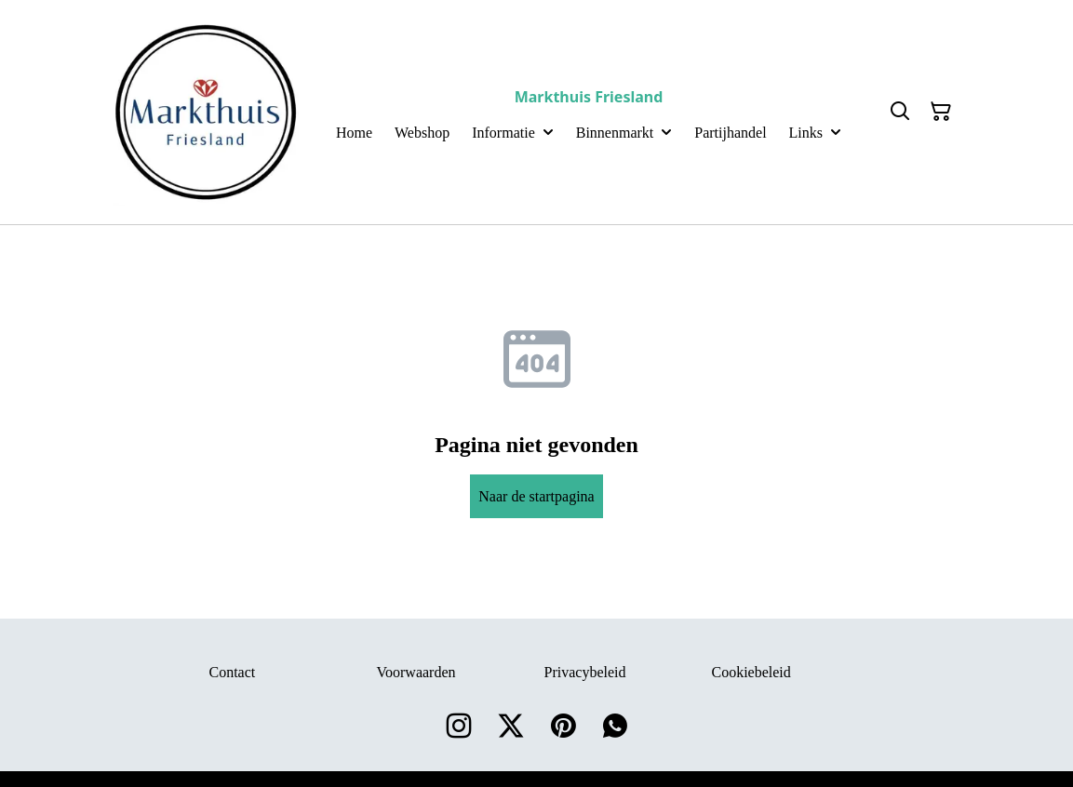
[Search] (899, 111)
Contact (232, 672)
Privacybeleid (585, 672)
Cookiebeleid (751, 672)
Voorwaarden (416, 672)
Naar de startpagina (536, 496)
